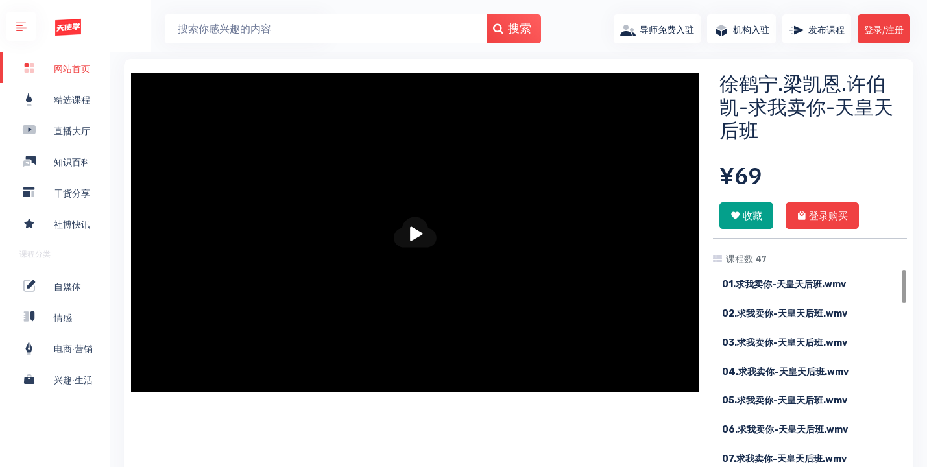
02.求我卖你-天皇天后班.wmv (784, 313)
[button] (21, 26)
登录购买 (822, 215)
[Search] (285, 28)
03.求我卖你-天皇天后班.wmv (784, 342)
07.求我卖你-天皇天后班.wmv (784, 458)
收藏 (746, 215)
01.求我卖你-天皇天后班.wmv (784, 284)
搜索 (471, 28)
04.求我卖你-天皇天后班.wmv (785, 371)
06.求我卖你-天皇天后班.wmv (785, 429)
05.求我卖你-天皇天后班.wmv (784, 400)
